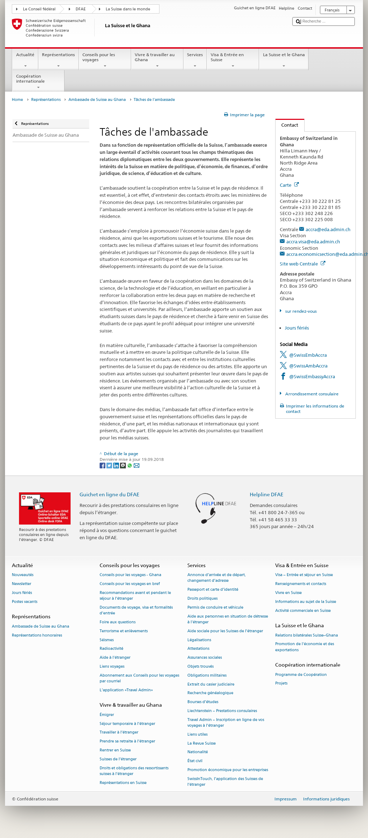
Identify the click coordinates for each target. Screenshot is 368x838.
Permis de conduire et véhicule (215, 607)
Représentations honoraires (37, 635)
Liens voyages (112, 666)
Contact (287, 125)
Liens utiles (197, 734)
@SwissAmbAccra (308, 366)
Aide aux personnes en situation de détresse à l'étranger (227, 619)
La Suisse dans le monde (128, 9)
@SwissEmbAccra (308, 355)
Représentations (58, 60)
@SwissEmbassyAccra (312, 376)
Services (195, 60)
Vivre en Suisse (288, 592)
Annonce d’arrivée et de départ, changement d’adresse (216, 578)
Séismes (107, 640)
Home (17, 99)
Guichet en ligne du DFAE (109, 494)
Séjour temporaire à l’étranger (127, 723)
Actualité (25, 60)
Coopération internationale (38, 82)
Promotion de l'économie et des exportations (304, 647)
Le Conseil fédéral (39, 9)
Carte (289, 185)
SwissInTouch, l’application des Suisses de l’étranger (225, 781)
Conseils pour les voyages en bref (130, 583)
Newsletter (21, 583)
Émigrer (107, 714)
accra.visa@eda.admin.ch (313, 241)
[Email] (136, 465)
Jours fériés (297, 328)
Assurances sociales (204, 658)
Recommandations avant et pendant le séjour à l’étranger (135, 595)
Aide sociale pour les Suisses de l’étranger (225, 631)
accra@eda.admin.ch (328, 229)
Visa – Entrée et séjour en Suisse (304, 575)
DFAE (81, 9)
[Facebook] (103, 465)
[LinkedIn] (116, 465)
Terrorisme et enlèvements (124, 631)
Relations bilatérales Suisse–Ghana (306, 635)
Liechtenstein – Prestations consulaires (222, 710)
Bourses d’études (202, 702)
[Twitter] (109, 465)
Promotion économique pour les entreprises (227, 770)
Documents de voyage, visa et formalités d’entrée (136, 610)
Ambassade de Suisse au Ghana (97, 99)
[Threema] (123, 465)
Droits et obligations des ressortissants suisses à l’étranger (134, 771)
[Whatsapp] (130, 465)
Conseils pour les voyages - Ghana (130, 575)
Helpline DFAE (266, 494)
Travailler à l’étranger (119, 732)
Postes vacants (24, 601)
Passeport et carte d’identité (212, 590)
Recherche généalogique (210, 693)
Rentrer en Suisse (115, 750)
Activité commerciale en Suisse (303, 610)
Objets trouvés (200, 666)
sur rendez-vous (300, 311)
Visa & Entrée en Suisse (233, 60)
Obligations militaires (206, 675)
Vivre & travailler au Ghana (157, 60)
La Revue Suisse (201, 743)
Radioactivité (111, 649)
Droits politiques (202, 598)
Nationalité (197, 752)
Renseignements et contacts (300, 583)
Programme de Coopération (301, 674)
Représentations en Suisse (123, 782)
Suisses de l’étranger (118, 759)
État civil (194, 761)
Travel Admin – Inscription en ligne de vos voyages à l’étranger (225, 722)
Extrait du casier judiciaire (210, 684)
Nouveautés (22, 575)
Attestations (198, 649)
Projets (281, 683)
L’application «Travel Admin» (126, 690)
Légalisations (199, 640)
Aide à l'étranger (115, 658)
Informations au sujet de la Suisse (305, 601)
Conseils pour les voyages (105, 60)
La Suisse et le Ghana (283, 60)
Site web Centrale (302, 264)
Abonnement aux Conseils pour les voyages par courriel (139, 678)
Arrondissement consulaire (311, 393)
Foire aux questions (117, 622)
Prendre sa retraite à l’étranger (127, 741)
